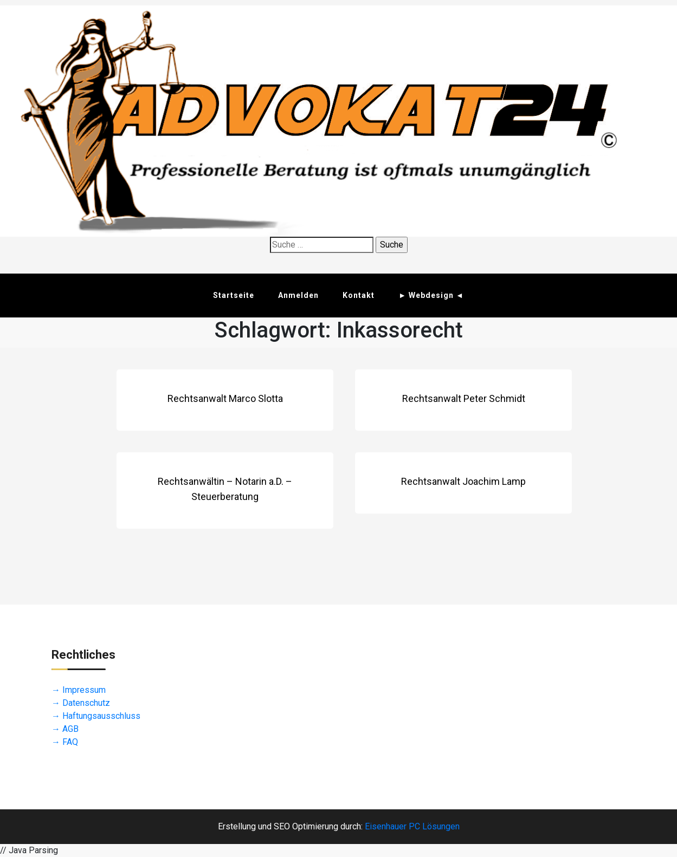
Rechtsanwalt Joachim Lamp (463, 481)
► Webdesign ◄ (431, 295)
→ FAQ (64, 742)
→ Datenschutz (80, 703)
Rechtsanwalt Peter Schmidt (463, 398)
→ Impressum (78, 690)
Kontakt (359, 295)
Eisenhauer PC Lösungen (412, 826)
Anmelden (298, 295)
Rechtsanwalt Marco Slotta (225, 398)
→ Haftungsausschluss (95, 716)
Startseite (233, 295)
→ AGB (65, 729)
